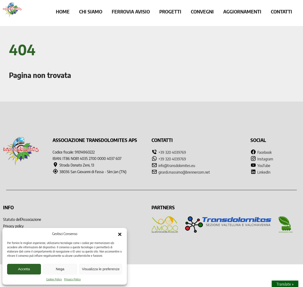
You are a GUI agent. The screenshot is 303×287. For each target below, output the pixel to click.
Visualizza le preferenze (101, 269)
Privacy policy (13, 226)
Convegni (202, 11)
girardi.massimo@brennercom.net (184, 172)
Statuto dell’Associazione (22, 219)
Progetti (170, 11)
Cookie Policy (54, 279)
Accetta (24, 269)
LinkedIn (260, 172)
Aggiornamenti (242, 11)
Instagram (261, 159)
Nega (60, 269)
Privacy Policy (72, 279)
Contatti (281, 11)
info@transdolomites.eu (176, 165)
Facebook (261, 152)
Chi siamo (90, 11)
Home (63, 11)
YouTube (260, 165)
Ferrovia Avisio (131, 11)
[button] (119, 233)
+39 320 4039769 (172, 152)
